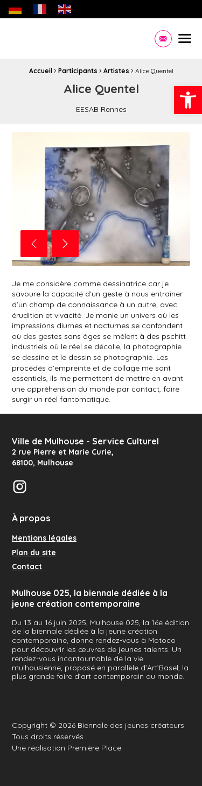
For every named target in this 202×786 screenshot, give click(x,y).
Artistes (116, 71)
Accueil (40, 71)
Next (65, 243)
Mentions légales (44, 538)
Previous (33, 243)
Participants (77, 71)
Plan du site (34, 553)
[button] (188, 100)
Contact (27, 567)
